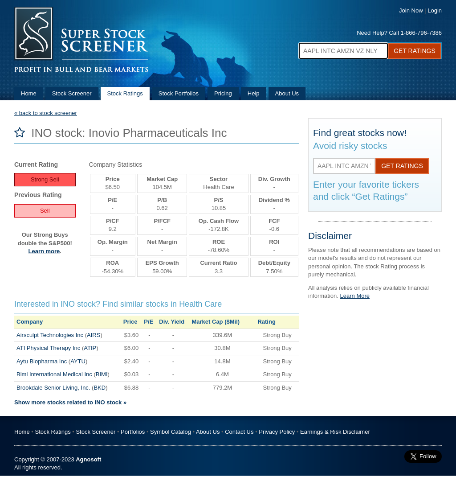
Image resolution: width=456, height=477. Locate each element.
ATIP (90, 348)
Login (435, 10)
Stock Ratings (125, 93)
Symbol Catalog (170, 431)
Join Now (411, 10)
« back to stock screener (45, 113)
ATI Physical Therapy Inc (48, 348)
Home (29, 93)
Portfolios (133, 431)
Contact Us (239, 431)
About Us (287, 93)
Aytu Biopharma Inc (41, 361)
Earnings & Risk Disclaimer (335, 431)
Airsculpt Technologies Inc (49, 335)
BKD (100, 387)
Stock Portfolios (179, 93)
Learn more (44, 251)
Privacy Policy (277, 431)
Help (254, 93)
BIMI (102, 374)
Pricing (223, 93)
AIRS (93, 335)
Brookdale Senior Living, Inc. (53, 387)
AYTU (78, 361)
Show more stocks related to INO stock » (70, 402)
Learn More (355, 295)
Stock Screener (72, 93)
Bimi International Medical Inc (54, 374)
